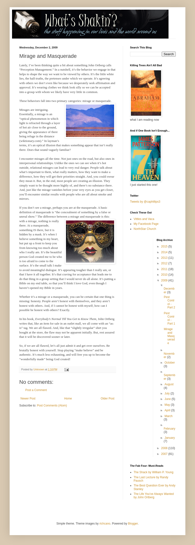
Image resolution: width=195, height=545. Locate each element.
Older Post (107, 398)
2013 (164, 257)
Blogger (133, 523)
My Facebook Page (146, 224)
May (167, 404)
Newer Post (27, 398)
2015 (164, 246)
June (167, 399)
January (169, 437)
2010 (164, 274)
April (167, 410)
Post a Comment (36, 390)
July (167, 393)
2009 (164, 280)
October (169, 362)
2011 (164, 269)
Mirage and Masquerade (169, 336)
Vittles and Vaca (144, 219)
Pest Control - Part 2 (169, 302)
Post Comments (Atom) (52, 405)
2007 (164, 454)
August (168, 384)
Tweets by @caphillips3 (145, 201)
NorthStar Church (145, 229)
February (169, 428)
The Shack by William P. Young (153, 472)
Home (68, 398)
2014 (164, 252)
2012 (164, 263)
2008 (164, 448)
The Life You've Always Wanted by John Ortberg (154, 495)
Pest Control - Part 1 (169, 318)
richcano (104, 523)
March (168, 416)
